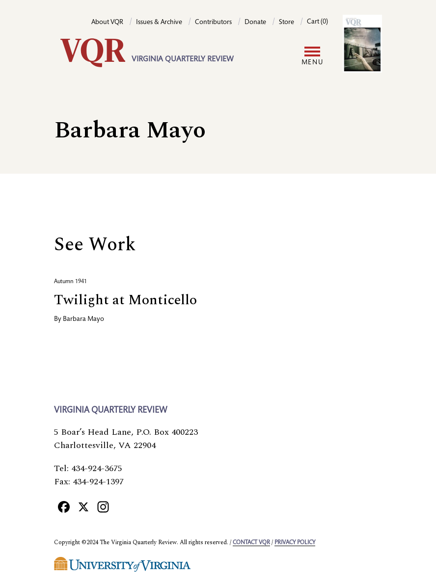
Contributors (213, 22)
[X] (83, 506)
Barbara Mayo (83, 319)
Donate (255, 22)
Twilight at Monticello (125, 300)
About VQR (107, 22)
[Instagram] (103, 506)
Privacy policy (294, 543)
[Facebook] (64, 506)
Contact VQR (251, 543)
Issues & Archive (159, 22)
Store (286, 22)
